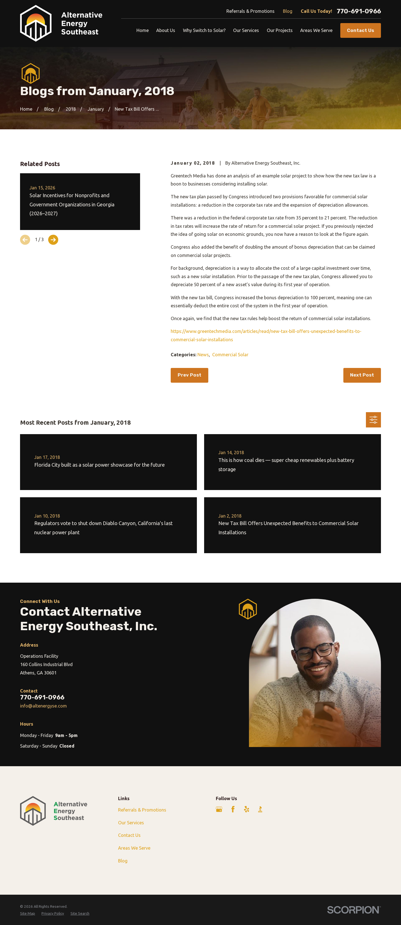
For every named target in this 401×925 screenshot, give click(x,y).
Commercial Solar (230, 354)
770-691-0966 (359, 11)
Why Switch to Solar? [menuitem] (204, 30)
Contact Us (129, 835)
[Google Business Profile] (219, 809)
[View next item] (53, 240)
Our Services (131, 822)
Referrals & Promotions (250, 11)
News (203, 354)
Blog (287, 11)
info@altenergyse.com (43, 705)
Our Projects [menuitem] (280, 30)
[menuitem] (27, 913)
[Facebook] (233, 809)
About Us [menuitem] (165, 30)
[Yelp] (246, 809)
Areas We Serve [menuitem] (316, 30)
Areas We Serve (134, 847)
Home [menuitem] (142, 30)
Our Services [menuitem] (246, 30)
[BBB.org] (260, 809)
